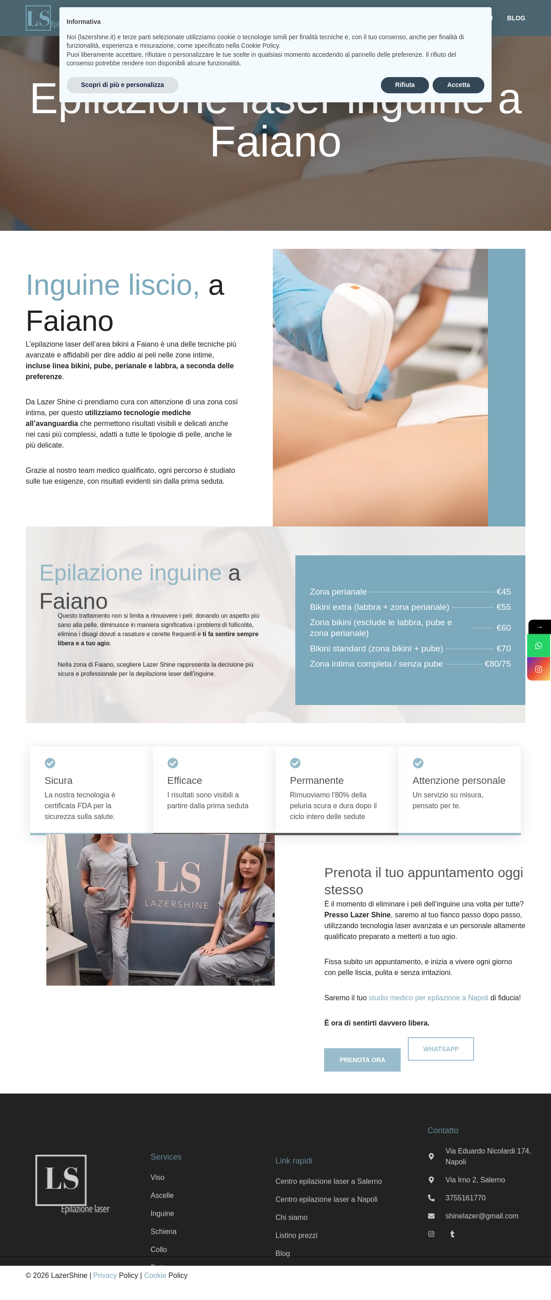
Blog (516, 18)
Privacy (105, 1275)
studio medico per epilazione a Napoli (428, 998)
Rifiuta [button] (405, 84)
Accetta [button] (458, 84)
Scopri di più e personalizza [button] (122, 84)
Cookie (155, 1275)
